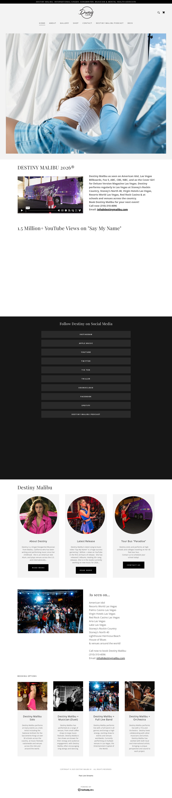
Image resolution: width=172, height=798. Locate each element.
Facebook (86, 396)
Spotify (86, 405)
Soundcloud (86, 388)
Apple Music (86, 343)
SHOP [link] (76, 23)
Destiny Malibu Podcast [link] (110, 23)
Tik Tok (86, 370)
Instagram (86, 334)
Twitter (86, 361)
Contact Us (133, 565)
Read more (38, 568)
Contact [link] (87, 23)
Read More (86, 570)
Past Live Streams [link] (86, 775)
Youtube (86, 352)
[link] (86, 12)
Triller (86, 379)
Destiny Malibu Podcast (86, 414)
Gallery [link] (64, 23)
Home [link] (42, 23)
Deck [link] (130, 23)
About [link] (52, 23)
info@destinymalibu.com (112, 209)
